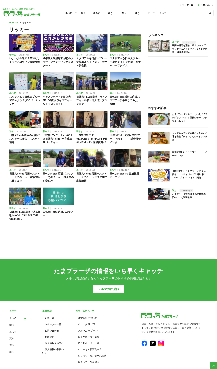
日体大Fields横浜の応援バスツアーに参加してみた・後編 (125, 100)
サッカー (27, 22)
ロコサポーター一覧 (88, 343)
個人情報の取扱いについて (55, 351)
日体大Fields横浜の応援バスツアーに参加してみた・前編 (24, 139)
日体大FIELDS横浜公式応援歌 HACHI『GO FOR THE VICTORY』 (25, 215)
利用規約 (49, 336)
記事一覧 (49, 318)
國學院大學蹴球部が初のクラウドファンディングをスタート (58, 62)
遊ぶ (123, 13)
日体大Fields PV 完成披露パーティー (124, 175)
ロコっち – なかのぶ (88, 361)
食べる (68, 13)
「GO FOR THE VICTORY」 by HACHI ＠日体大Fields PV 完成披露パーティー (91, 139)
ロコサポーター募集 (88, 336)
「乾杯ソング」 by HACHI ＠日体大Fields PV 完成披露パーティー (57, 139)
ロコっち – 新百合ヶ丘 (90, 349)
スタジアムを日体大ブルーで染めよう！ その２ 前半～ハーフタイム (125, 62)
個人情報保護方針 (54, 343)
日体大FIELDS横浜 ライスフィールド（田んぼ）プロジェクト (91, 100)
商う (137, 13)
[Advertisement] (174, 78)
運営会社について (87, 318)
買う (110, 13)
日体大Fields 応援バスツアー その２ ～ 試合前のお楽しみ (58, 177)
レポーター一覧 (53, 324)
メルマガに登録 (108, 289)
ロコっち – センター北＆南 (92, 355)
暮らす (96, 13)
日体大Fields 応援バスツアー (58, 213)
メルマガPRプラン (88, 330)
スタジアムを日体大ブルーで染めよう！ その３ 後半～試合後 (91, 62)
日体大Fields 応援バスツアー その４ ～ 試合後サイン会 (125, 139)
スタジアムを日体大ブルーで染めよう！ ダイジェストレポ (24, 100)
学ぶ (83, 13)
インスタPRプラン (88, 324)
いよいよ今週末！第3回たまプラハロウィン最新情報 (24, 60)
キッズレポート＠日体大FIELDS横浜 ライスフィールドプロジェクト (57, 100)
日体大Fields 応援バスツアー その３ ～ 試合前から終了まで (24, 177)
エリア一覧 (187, 5)
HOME (15, 22)
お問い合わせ (207, 5)
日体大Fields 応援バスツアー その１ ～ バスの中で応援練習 (91, 177)
